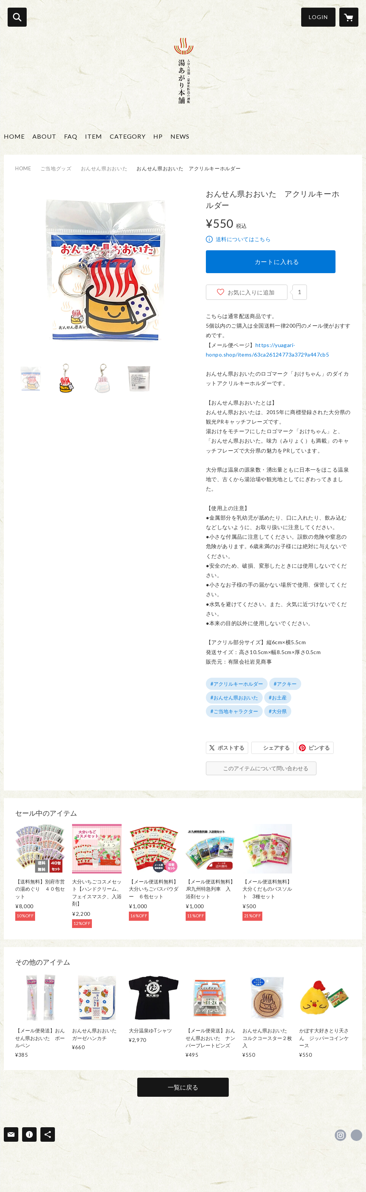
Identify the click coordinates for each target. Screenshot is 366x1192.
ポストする (231, 747)
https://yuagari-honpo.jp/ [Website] (356, 1135)
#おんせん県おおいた (234, 697)
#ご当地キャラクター (234, 711)
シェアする (276, 747)
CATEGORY (128, 136)
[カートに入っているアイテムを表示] (348, 17)
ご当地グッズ (56, 168)
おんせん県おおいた (104, 168)
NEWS (179, 136)
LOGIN (318, 17)
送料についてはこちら (243, 239)
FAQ (70, 136)
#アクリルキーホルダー (236, 684)
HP (158, 136)
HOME (14, 136)
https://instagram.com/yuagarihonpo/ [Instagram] (340, 1135)
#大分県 (278, 711)
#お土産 (278, 697)
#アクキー (285, 684)
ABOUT (44, 136)
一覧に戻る (183, 1087)
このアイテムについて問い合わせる (265, 768)
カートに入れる (277, 261)
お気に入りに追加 (251, 292)
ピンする (319, 747)
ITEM (93, 136)
